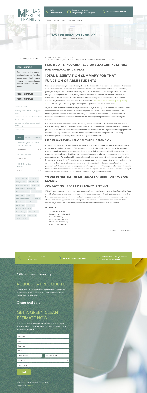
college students (56, 60)
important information (97, 60)
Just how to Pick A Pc (22, 107)
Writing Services (20, 215)
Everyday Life (31, 188)
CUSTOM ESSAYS (33, 182)
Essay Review (83, 60)
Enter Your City (43, 360)
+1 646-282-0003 (30, 260)
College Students (21, 182)
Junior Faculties (36, 192)
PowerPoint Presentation (23, 208)
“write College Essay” (22, 218)
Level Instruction (31, 202)
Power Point (30, 205)
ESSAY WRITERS (20, 188)
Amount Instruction (21, 178)
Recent (27, 138)
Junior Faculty (20, 195)
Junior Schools (20, 202)
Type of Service (43, 365)
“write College (32, 215)
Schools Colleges (21, 212)
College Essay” (34, 178)
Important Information (22, 192)
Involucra (30, 385)
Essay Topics (19, 129)
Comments (37, 138)
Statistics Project (33, 212)
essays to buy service (55, 57)
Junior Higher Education (23, 198)
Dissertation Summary (22, 185)
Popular (19, 138)
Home (65, 39)
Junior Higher (30, 195)
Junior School (36, 198)
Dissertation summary (71, 60)
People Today (20, 205)
